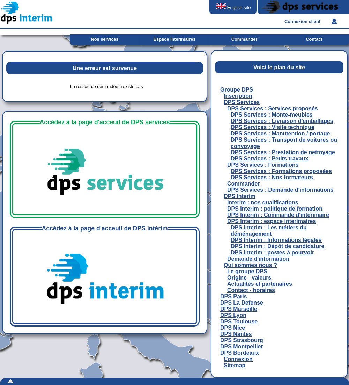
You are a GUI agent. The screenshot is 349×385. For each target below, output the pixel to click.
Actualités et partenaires (259, 284)
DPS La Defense (241, 303)
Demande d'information (258, 259)
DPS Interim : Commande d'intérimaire (278, 215)
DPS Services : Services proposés (272, 108)
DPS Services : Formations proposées (281, 171)
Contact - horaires (251, 290)
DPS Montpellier (241, 346)
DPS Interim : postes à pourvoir (272, 253)
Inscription (238, 96)
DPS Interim (239, 196)
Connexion (238, 359)
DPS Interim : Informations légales (276, 240)
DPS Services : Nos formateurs (272, 177)
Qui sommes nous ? (250, 265)
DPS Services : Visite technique (272, 127)
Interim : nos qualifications (262, 202)
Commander (243, 184)
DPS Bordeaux (239, 353)
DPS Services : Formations (263, 165)
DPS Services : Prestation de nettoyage (283, 152)
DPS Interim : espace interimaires (271, 221)
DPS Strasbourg (241, 340)
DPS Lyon (233, 315)
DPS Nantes (236, 334)
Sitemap (234, 365)
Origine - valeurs (249, 278)
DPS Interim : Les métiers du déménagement (269, 231)
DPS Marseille (238, 309)
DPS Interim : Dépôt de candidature (277, 246)
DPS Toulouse (239, 321)
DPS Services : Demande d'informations (280, 190)
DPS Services (242, 102)
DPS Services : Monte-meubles (272, 115)
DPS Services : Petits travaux (269, 159)
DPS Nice (232, 328)
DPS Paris (233, 296)
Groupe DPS (236, 90)
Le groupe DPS (247, 271)
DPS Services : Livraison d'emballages (282, 121)
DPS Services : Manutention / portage (280, 133)
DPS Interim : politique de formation (274, 209)
